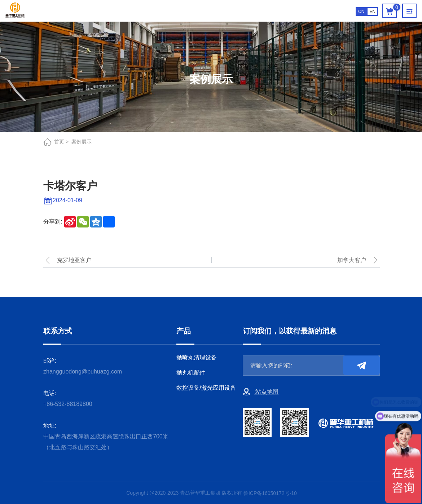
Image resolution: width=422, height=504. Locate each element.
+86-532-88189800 (67, 404)
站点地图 (260, 391)
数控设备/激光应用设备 (206, 388)
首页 (59, 142)
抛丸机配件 (190, 373)
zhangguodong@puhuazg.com (82, 371)
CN (361, 11)
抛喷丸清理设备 (196, 357)
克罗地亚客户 (74, 260)
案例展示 (81, 142)
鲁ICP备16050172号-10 (270, 493)
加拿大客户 (351, 260)
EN (372, 11)
